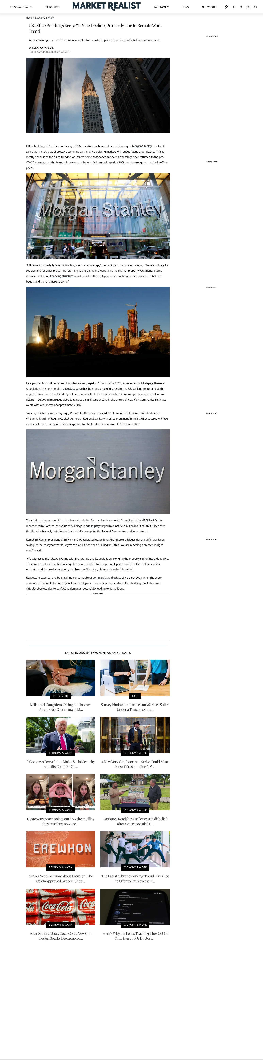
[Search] (226, 6)
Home (29, 17)
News (185, 7)
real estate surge (72, 388)
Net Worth (209, 7)
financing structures (62, 276)
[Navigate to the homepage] (107, 6)
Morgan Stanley (142, 146)
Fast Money (161, 7)
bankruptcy (93, 526)
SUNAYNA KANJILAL (42, 47)
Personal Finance (21, 7)
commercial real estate (107, 577)
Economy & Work (44, 17)
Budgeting (52, 7)
